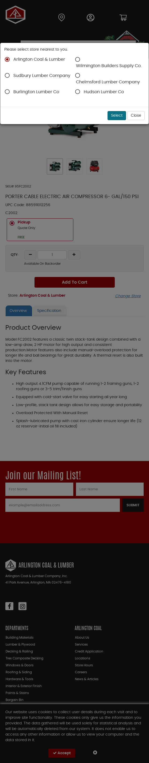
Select (117, 115)
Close (136, 115)
